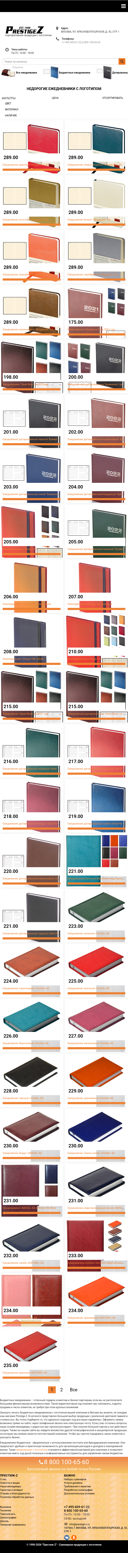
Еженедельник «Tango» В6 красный (90, 604)
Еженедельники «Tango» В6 (20, 549)
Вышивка (5, 1507)
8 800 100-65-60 (91, 42)
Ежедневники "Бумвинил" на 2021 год (91, 329)
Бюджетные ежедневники (66, 72)
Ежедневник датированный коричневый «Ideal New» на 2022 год (43, 878)
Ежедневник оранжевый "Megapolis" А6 (27, 274)
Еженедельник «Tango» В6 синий (23, 658)
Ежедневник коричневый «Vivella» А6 (26, 988)
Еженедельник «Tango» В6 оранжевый (27, 604)
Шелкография (8, 1517)
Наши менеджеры (10, 1486)
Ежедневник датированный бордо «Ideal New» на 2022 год (39, 823)
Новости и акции (10, 1482)
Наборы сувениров (75, 1479)
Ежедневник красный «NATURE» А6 (25, 1372)
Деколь (4, 1521)
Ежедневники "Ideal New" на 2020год (25, 384)
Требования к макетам (77, 1486)
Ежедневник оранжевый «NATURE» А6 (92, 1317)
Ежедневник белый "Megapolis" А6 (89, 219)
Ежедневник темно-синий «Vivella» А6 (91, 1153)
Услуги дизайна (73, 1482)
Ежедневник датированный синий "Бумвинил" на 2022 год (39, 494)
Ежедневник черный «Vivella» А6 (23, 1098)
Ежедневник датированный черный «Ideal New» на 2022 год (40, 933)
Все (73, 1389)
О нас (3, 1479)
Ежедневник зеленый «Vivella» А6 (89, 933)
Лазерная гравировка (12, 1524)
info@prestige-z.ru (79, 1524)
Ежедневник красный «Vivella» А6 (89, 988)
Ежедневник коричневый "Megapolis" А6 (28, 329)
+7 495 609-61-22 (71, 42)
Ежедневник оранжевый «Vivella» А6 (90, 1098)
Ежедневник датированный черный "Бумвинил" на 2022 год (40, 439)
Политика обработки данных (17, 1497)
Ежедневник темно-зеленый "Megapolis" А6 (95, 164)
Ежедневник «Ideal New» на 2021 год (25, 713)
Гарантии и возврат (11, 1490)
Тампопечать (7, 1514)
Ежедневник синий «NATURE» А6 (23, 1262)
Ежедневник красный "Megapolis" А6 (26, 164)
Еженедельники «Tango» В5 (85, 658)
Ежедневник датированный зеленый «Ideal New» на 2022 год (41, 768)
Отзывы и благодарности (15, 1493)
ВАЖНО (69, 1475)
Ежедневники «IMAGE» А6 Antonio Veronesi (29, 1208)
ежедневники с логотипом (31, 1449)
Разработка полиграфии (78, 1490)
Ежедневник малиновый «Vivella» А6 (90, 1043)
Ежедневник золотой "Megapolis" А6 (25, 219)
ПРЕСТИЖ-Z (9, 1475)
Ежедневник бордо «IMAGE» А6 (22, 1153)
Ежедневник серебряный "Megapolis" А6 (93, 274)
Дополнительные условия (79, 1493)
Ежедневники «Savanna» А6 (20, 1317)
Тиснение (5, 1510)
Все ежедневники (18, 72)
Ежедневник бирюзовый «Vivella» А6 (25, 1043)
